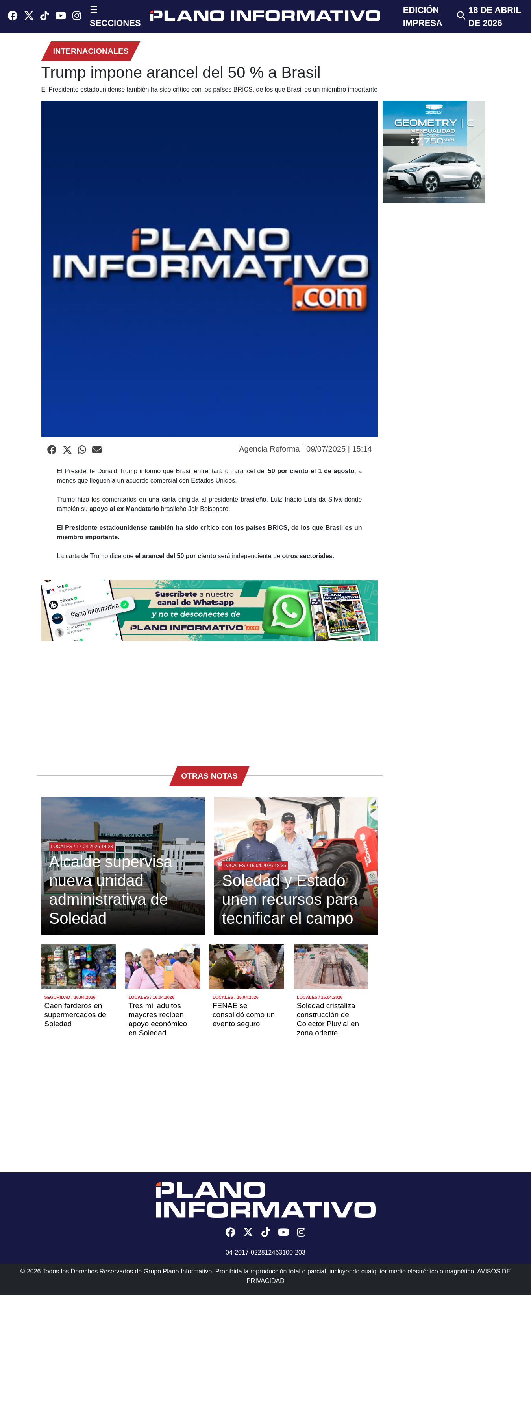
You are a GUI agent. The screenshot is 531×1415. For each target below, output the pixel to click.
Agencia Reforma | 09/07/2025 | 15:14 (305, 449)
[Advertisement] (209, 700)
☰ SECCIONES (115, 16)
